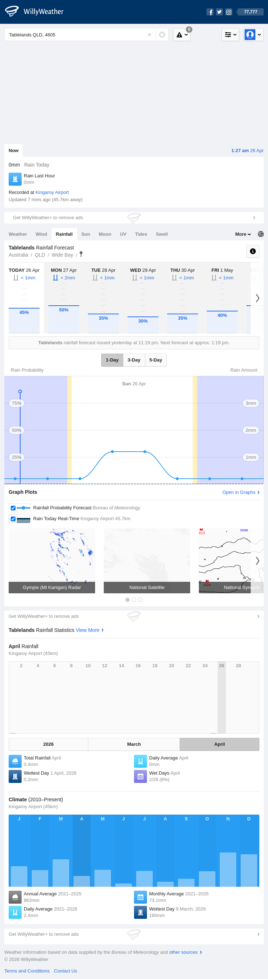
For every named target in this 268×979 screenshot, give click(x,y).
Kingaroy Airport (52, 192)
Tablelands (81, 254)
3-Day (134, 360)
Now (13, 150)
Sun (85, 234)
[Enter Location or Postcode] (86, 34)
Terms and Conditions (27, 971)
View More (87, 630)
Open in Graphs (238, 492)
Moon (105, 234)
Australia (18, 255)
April (219, 744)
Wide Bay (62, 255)
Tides (141, 234)
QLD (40, 255)
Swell (162, 234)
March (134, 744)
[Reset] (149, 34)
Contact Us (65, 971)
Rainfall (64, 234)
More (240, 234)
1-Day (112, 360)
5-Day (155, 360)
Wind (41, 234)
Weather (18, 234)
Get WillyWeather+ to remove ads (48, 217)
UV (123, 234)
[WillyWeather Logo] (38, 11)
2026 (48, 744)
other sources (183, 952)
